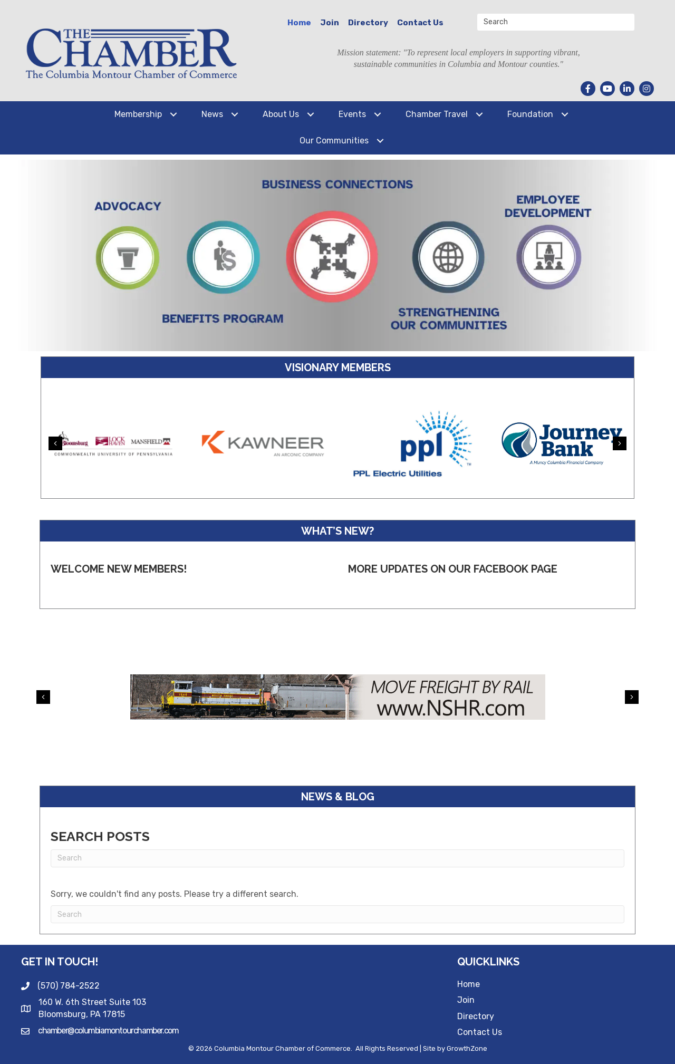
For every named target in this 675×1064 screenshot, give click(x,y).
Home (299, 22)
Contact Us (420, 22)
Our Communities (334, 141)
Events (352, 114)
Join (329, 22)
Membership (138, 114)
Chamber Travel (437, 114)
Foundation (530, 114)
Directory (368, 22)
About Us (281, 114)
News (212, 114)
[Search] (337, 858)
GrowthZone (467, 1048)
